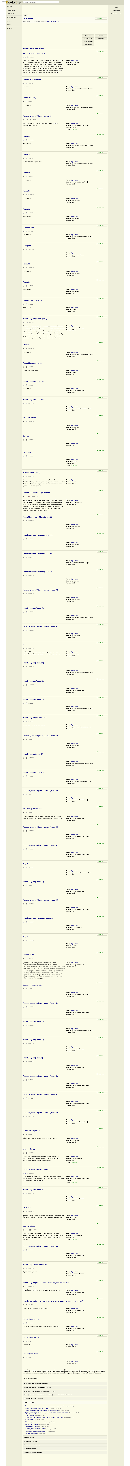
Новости (9, 6)
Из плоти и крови (30, 418)
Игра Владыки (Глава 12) (33, 882)
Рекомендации (11, 10)
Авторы (9, 21)
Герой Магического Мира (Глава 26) (38, 918)
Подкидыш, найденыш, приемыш (35, 1431)
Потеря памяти (29, 1415)
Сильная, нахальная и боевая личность (37, 1408)
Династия (27, 452)
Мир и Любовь (29, 1226)
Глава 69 (26, 136)
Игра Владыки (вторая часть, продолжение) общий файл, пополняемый (53, 1301)
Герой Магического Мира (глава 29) (38, 535)
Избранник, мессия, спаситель (34, 1422)
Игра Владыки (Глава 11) (33, 1021)
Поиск (9, 24)
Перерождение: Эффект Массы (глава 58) (40, 827)
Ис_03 (25, 863)
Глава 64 (26, 282)
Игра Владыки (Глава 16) (33, 663)
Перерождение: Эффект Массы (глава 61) (40, 626)
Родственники (29, 1419)
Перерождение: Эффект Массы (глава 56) (40, 900)
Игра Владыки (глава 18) (33, 400)
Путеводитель (11, 17)
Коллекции (10, 14)
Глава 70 (26, 154)
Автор (25, 15)
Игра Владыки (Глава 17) (33, 608)
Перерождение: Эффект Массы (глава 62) (40, 590)
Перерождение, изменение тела (35, 1429)
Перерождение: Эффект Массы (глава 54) (40, 1003)
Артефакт (27, 246)
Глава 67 (26, 191)
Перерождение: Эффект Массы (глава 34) (40, 1246)
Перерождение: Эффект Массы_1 (37, 1169)
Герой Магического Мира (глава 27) (38, 553)
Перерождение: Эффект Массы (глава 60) (40, 736)
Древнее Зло (28, 227)
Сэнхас (26, 436)
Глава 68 (26, 173)
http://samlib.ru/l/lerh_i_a (52, 21)
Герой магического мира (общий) (36, 493)
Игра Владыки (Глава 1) (33, 1190)
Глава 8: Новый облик (32, 79)
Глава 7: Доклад (29, 98)
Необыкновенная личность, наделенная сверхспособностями (44, 1417)
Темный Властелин (31, 1433)
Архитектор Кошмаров (32, 809)
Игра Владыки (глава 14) (33, 754)
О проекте (10, 28)
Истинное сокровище (32, 472)
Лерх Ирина (74, 60)
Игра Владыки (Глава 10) (33, 1040)
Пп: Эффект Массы (31, 1319)
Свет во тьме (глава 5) (32, 985)
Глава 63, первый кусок (32, 363)
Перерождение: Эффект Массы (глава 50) (40, 1113)
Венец (25, 645)
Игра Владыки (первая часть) (35, 1264)
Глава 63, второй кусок (32, 300)
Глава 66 (26, 209)
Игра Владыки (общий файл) (35, 319)
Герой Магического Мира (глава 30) (38, 517)
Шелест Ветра (29, 1149)
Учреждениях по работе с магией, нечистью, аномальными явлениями (47, 1413)
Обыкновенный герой (31, 1426)
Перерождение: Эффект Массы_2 (37, 116)
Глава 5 (26, 345)
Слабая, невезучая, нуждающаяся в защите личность (41, 1410)
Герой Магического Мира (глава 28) (38, 572)
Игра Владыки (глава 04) (33, 381)
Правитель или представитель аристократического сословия (43, 1406)
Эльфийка (27, 1208)
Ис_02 (25, 936)
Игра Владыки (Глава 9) (33, 1058)
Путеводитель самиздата (31, 1378)
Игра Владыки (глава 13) (33, 772)
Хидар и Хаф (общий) (32, 1131)
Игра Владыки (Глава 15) (33, 699)
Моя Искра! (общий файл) (34, 53)
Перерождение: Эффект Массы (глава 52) (40, 1094)
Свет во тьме (28, 955)
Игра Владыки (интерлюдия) (35, 718)
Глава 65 (26, 264)
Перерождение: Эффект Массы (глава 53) (40, 1076)
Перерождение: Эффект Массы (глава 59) (40, 791)
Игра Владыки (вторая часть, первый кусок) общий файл (47, 1283)
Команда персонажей (31, 1424)
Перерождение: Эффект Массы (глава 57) (40, 845)
